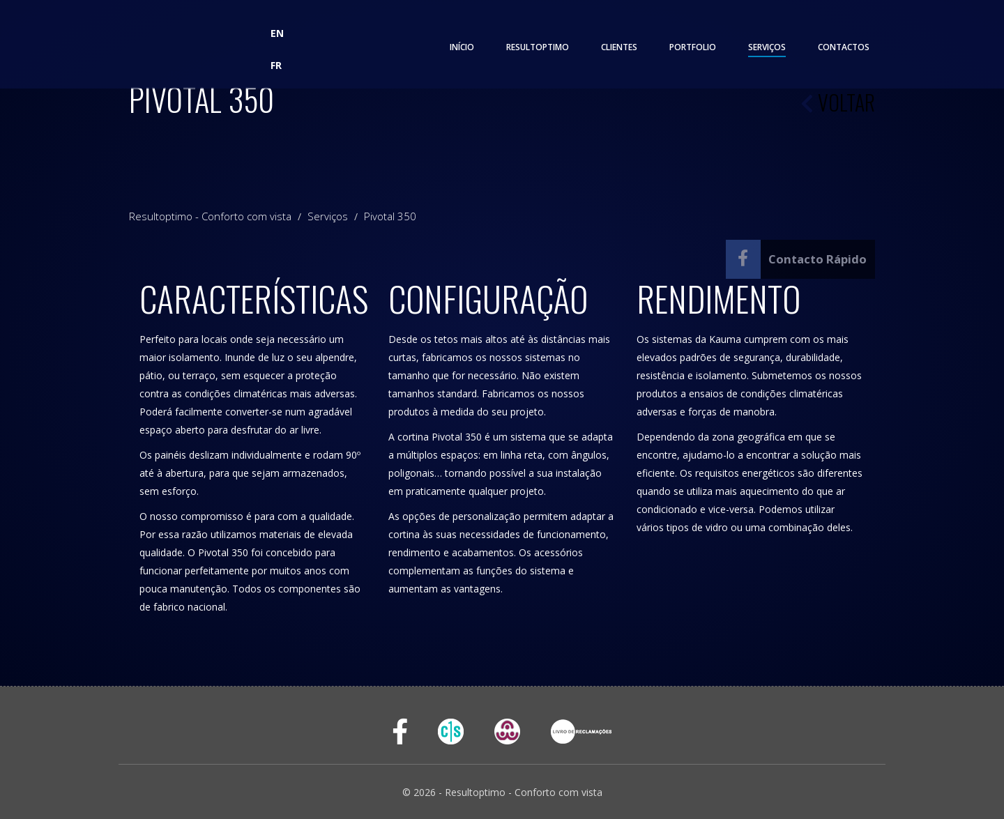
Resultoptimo (537, 47)
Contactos (843, 47)
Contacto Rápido (817, 259)
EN (277, 33)
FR (276, 65)
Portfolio (692, 47)
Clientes (619, 47)
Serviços (767, 47)
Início (462, 47)
